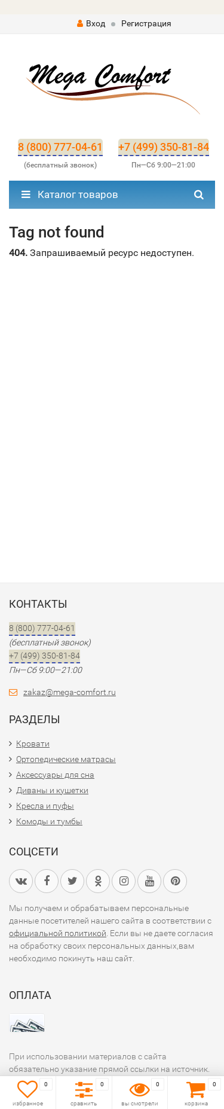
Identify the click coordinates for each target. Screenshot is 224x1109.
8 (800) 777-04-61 (60, 147)
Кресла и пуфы (45, 806)
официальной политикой (57, 933)
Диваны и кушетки (52, 790)
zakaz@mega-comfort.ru (69, 692)
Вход (91, 23)
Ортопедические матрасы (66, 759)
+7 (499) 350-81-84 (163, 147)
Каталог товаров (70, 194)
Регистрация (146, 23)
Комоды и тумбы (49, 821)
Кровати (33, 743)
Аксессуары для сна (55, 774)
